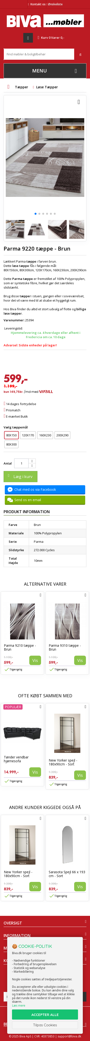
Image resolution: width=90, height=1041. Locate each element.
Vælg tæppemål (16, 427)
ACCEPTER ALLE (45, 1014)
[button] (35, 214)
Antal (8, 463)
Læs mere (18, 1005)
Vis (35, 660)
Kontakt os (38, 4)
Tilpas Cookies (45, 1025)
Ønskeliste (54, 4)
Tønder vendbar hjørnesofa (16, 759)
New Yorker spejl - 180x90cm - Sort (63, 762)
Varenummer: (14, 320)
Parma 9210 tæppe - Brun (20, 647)
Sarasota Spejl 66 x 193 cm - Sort (67, 874)
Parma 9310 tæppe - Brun (65, 647)
